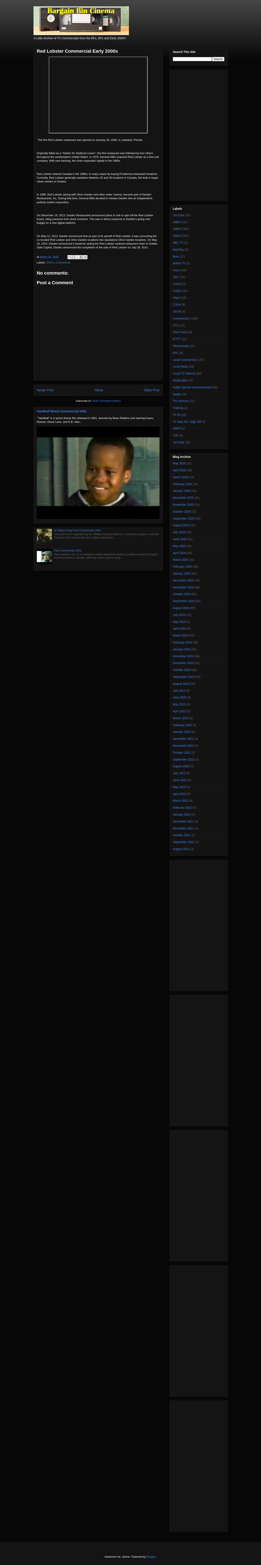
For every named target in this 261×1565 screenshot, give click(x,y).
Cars (176, 270)
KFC (176, 353)
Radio (177, 394)
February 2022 (182, 807)
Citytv (176, 297)
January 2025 (182, 573)
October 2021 (182, 835)
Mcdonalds (180, 380)
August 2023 (181, 683)
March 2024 (180, 635)
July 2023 (179, 690)
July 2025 (179, 532)
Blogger (151, 1556)
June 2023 (179, 697)
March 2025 (180, 559)
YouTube (178, 215)
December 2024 (183, 580)
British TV (179, 263)
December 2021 (183, 821)
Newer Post (45, 390)
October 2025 (182, 511)
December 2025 (183, 497)
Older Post (151, 390)
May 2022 (179, 787)
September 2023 (184, 676)
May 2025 (179, 546)
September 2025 (184, 518)
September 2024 (184, 601)
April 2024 (179, 628)
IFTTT (177, 339)
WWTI (177, 428)
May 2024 (179, 621)
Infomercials (181, 346)
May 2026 (179, 463)
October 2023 (182, 670)
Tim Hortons (181, 401)
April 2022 (179, 794)
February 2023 (182, 725)
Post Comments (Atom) (106, 400)
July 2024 (179, 615)
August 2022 (181, 766)
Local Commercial (184, 359)
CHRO (177, 291)
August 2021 (181, 849)
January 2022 (182, 814)
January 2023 (182, 731)
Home (98, 390)
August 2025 (181, 525)
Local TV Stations (184, 373)
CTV (176, 325)
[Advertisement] (198, 134)
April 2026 (179, 470)
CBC (176, 277)
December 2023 (183, 656)
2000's (50, 262)
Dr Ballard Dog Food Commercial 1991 (77, 530)
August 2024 (181, 608)
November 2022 (183, 745)
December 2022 (183, 738)
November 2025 (183, 504)
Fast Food (179, 332)
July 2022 (179, 773)
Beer (176, 256)
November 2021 (183, 828)
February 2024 (182, 642)
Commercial (63, 262)
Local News (180, 366)
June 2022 (179, 780)
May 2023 (179, 704)
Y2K (175, 435)
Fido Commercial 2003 (67, 550)
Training (178, 408)
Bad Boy (178, 249)
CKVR (177, 311)
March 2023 (180, 718)
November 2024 (183, 587)
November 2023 (183, 663)
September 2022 (184, 759)
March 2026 (180, 477)
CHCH (177, 284)
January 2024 (182, 649)
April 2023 (179, 711)
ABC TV (178, 242)
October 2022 (182, 752)
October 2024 (182, 594)
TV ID (176, 414)
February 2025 (182, 566)
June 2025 (179, 539)
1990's (177, 228)
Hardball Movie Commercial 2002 (61, 411)
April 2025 (179, 553)
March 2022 (180, 800)
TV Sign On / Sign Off (187, 421)
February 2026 (182, 484)
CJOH (177, 304)
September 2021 (184, 842)
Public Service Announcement (192, 387)
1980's (177, 222)
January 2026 (182, 490)
